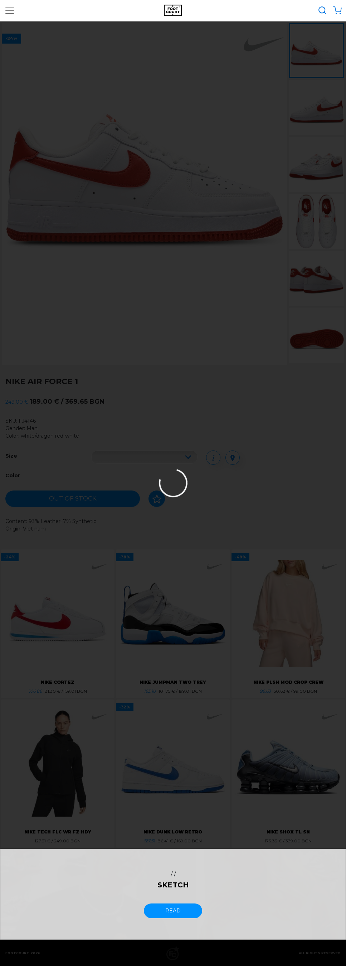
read (173, 910)
